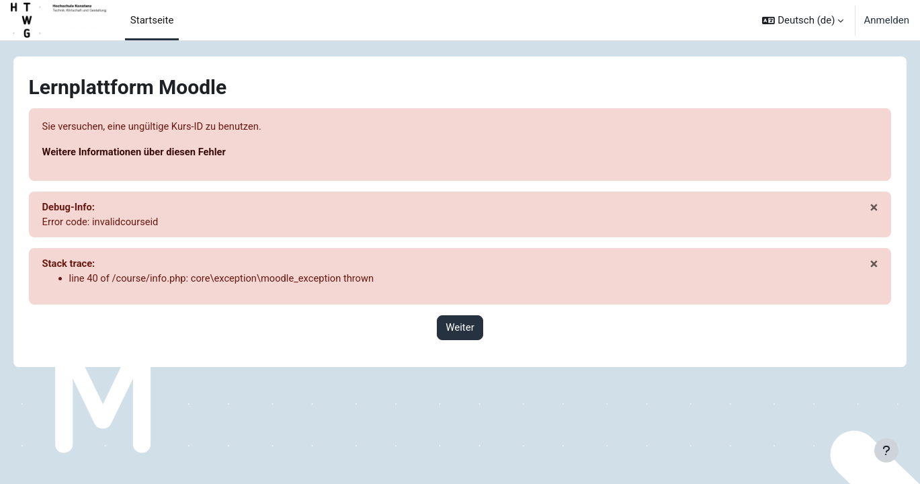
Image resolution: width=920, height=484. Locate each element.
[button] (802, 20)
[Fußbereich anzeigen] (886, 450)
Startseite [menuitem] (152, 20)
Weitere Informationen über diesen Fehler (155, 153)
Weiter (460, 329)
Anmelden (886, 20)
